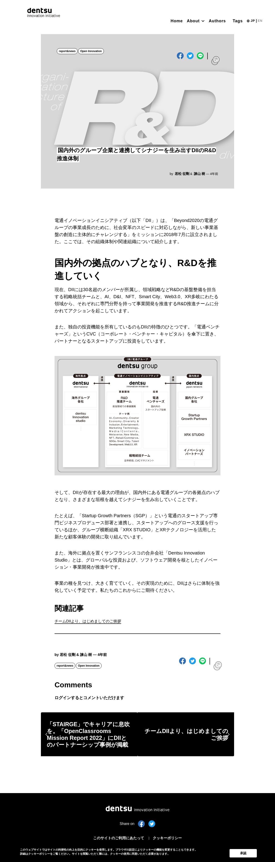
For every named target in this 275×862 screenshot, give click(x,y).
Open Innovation (91, 51)
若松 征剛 (182, 174)
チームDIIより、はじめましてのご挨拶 (94, 621)
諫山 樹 (199, 174)
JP (253, 21)
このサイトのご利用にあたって (116, 838)
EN (260, 21)
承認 (243, 852)
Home (177, 21)
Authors (217, 21)
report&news (67, 51)
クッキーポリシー (170, 838)
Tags (238, 21)
